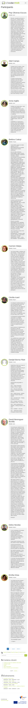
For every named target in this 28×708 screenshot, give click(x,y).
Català (20, 652)
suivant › (13, 648)
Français (8, 652)
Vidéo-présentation (7, 666)
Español (12, 652)
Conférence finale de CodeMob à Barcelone (12, 662)
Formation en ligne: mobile (9, 680)
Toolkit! (5, 665)
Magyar (16, 652)
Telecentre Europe (4, 700)
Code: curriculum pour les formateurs (11, 667)
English (4, 652)
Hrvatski (23, 652)
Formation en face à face (9, 678)
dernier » (18, 648)
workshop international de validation (11, 683)
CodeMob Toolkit (7, 664)
